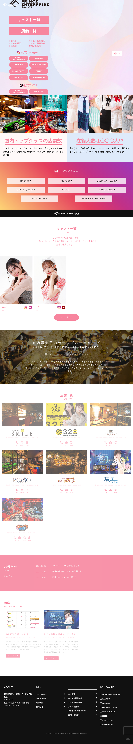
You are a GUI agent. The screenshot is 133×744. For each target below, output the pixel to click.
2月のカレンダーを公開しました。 (66, 565)
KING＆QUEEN (18, 71)
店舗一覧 (28, 31)
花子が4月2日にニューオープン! (60, 634)
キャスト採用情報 (37, 41)
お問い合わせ (35, 46)
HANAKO (39, 58)
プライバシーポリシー (77, 711)
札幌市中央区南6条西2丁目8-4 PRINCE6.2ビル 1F (22, 485)
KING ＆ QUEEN (25, 190)
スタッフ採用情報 (37, 43)
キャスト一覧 (28, 20)
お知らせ (13, 41)
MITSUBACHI (39, 77)
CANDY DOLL (19, 77)
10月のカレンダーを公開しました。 (67, 577)
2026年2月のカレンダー (18, 634)
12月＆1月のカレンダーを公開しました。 (69, 571)
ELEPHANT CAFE (39, 65)
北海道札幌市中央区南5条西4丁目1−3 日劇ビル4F (111, 485)
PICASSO (18, 65)
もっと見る (66, 317)
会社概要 (13, 46)
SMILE (39, 71)
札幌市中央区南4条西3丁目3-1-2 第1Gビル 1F (66, 485)
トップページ (41, 694)
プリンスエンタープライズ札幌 (25, 637)
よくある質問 (15, 43)
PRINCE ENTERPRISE (19, 58)
